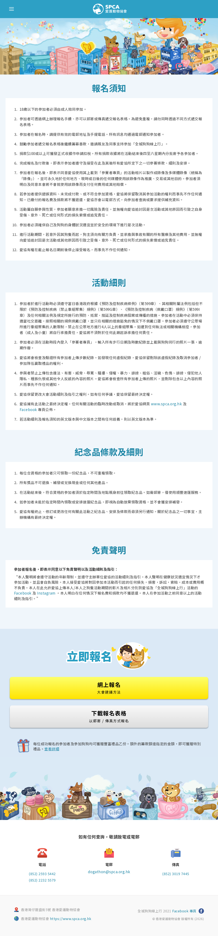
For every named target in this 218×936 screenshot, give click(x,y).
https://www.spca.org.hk (70, 918)
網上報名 (109, 688)
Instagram (46, 593)
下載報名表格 (109, 716)
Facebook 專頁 (184, 911)
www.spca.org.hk (166, 403)
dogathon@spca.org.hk (109, 871)
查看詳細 (51, 748)
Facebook (28, 409)
